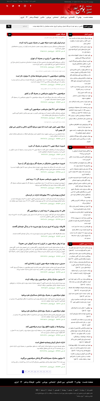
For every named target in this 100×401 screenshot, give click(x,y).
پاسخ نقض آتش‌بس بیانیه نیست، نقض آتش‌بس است (79, 158)
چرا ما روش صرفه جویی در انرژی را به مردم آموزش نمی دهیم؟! (42, 243)
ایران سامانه (80, 396)
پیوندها (20, 1)
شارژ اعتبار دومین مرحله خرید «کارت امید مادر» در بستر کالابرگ (80, 88)
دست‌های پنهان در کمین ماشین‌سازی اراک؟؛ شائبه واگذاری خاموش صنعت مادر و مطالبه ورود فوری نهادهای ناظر (80, 72)
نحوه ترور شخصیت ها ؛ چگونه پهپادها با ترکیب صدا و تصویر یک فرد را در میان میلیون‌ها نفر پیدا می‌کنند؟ (79, 348)
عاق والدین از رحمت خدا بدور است (81, 227)
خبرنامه (15, 1)
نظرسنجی (57, 390)
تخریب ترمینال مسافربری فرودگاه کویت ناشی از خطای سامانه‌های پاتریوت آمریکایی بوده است (79, 64)
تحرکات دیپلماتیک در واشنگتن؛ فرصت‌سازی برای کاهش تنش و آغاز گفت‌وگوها (80, 339)
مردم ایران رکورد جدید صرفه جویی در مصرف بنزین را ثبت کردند (42, 42)
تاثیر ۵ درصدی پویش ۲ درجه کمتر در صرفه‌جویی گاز (46, 211)
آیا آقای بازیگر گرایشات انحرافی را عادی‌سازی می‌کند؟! (81, 152)
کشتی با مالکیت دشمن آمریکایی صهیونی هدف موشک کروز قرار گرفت (79, 184)
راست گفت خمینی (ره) (84, 93)
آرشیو (76, 390)
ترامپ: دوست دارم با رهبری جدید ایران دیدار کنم (79, 295)
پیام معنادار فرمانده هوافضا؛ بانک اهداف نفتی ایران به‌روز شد (79, 289)
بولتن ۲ (78, 17)
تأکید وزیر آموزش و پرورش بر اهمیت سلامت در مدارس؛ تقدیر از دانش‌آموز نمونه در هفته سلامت (80, 356)
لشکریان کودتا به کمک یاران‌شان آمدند (79, 315)
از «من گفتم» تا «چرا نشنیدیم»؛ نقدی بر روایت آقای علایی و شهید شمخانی (79, 179)
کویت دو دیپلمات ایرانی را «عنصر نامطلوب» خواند (81, 97)
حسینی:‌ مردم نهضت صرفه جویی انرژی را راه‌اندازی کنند (45, 263)
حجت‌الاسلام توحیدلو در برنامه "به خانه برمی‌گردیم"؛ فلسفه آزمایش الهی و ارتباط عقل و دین (79, 265)
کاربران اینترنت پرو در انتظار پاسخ (81, 230)
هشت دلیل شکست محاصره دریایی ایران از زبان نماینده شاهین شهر (80, 302)
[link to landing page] (82, 9)
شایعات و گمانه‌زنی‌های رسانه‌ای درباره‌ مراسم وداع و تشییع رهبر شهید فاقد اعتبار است (80, 81)
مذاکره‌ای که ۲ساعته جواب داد (82, 166)
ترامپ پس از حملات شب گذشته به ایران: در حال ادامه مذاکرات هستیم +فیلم (80, 322)
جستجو (70, 390)
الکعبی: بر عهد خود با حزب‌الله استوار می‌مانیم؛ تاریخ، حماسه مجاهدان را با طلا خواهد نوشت (58, 26)
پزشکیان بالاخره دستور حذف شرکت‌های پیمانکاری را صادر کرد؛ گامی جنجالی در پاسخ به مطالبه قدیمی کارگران (79, 256)
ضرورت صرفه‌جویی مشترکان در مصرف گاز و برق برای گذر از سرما (41, 163)
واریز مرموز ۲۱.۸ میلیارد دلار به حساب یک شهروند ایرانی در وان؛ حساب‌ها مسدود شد (80, 235)
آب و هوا (9, 1)
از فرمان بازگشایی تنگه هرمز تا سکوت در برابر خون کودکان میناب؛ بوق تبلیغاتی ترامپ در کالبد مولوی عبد (79, 331)
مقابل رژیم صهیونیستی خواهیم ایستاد (79, 163)
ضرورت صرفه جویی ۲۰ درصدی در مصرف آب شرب (46, 146)
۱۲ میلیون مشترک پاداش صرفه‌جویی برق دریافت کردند (45, 279)
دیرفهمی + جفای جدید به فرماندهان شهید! (80, 309)
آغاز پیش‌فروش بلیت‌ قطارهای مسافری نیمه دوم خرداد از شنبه (79, 125)
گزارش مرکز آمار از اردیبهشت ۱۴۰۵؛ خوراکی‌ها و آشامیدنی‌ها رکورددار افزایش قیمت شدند (79, 220)
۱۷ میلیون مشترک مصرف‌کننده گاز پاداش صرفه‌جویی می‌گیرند (43, 358)
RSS (37, 390)
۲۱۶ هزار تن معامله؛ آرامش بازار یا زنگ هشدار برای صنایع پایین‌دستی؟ (79, 207)
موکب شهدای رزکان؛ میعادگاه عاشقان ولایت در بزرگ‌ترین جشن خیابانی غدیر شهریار (80, 139)
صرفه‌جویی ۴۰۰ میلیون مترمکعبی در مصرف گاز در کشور (44, 93)
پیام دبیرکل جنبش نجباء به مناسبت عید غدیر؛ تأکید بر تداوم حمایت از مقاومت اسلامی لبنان (79, 41)
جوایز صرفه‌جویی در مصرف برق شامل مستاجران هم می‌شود (43, 295)
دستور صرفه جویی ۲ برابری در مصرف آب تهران (48, 58)
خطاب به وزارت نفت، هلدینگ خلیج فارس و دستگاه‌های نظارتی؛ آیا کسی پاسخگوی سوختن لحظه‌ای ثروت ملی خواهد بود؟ (80, 193)
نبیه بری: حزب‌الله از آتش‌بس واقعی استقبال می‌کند (80, 201)
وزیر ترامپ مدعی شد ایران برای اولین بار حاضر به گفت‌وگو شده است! (79, 249)
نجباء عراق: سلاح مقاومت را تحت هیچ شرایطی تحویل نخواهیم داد (80, 131)
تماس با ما (33, 1)
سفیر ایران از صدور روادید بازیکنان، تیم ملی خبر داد (79, 103)
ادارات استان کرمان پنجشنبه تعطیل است (50, 342)
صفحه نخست (88, 17)
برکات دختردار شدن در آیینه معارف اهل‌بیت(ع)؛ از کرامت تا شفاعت (80, 273)
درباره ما (26, 1)
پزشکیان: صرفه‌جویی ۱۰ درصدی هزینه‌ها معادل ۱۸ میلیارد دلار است (40, 76)
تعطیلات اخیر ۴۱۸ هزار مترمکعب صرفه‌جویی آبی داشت (44, 109)
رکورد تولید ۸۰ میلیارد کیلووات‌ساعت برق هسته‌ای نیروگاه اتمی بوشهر (79, 56)
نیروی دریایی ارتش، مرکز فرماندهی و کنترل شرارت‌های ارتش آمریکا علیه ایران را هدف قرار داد (79, 49)
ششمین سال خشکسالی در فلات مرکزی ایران (79, 120)
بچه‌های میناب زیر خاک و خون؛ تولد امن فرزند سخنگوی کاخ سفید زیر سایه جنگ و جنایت (79, 282)
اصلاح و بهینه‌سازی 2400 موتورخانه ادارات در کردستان (45, 195)
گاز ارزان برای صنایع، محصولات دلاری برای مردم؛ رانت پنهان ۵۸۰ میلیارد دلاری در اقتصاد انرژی (79, 171)
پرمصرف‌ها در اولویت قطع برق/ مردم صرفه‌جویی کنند (45, 326)
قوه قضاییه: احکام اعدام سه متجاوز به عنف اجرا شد (80, 213)
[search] (8, 26)
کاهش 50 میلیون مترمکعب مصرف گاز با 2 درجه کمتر (45, 179)
